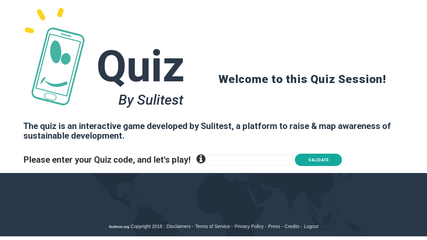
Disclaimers (178, 226)
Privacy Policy (249, 226)
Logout (311, 226)
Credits (292, 226)
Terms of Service (212, 226)
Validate (318, 159)
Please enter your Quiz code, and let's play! (114, 159)
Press (274, 226)
